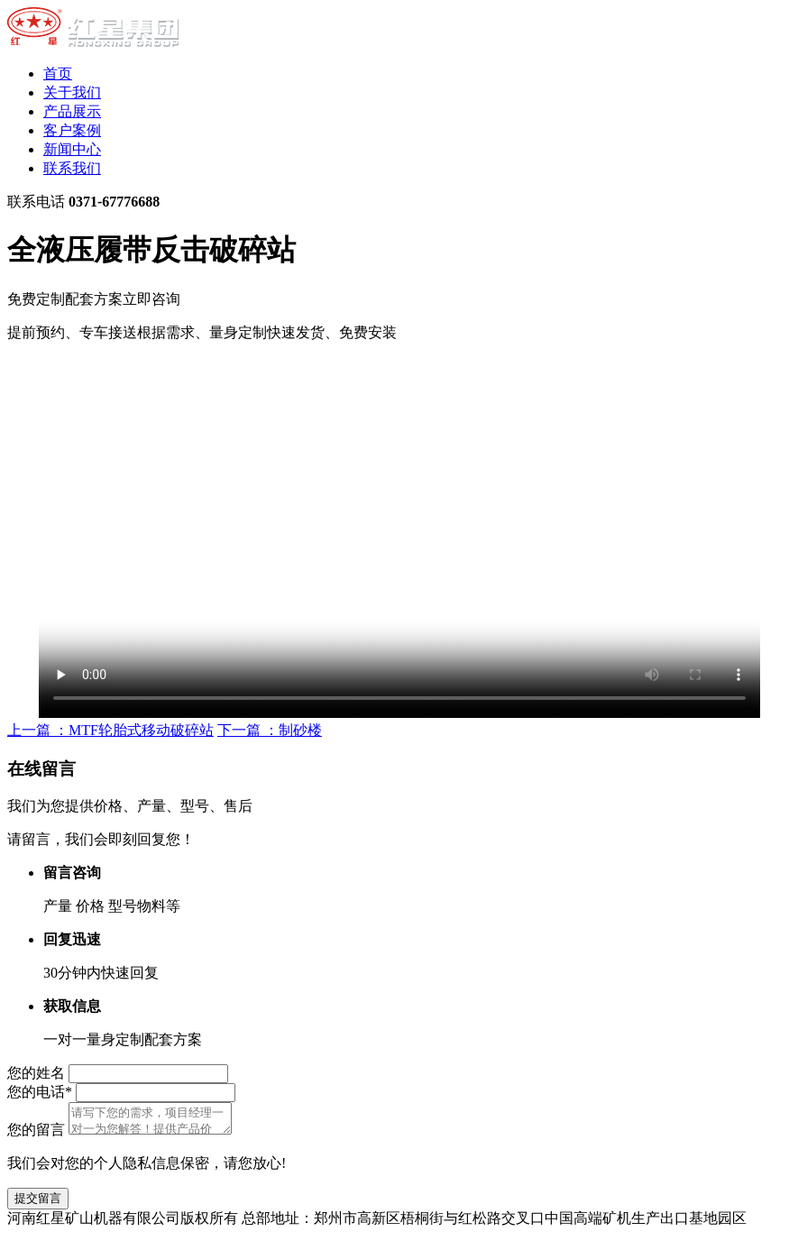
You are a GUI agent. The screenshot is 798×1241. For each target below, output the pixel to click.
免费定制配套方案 (93, 299)
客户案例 (72, 130)
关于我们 (72, 92)
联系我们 (72, 168)
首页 (57, 73)
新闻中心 (72, 149)
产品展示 (72, 111)
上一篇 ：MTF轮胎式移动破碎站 (110, 730)
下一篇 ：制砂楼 (269, 730)
